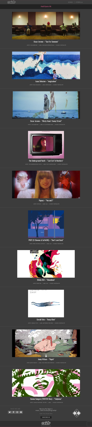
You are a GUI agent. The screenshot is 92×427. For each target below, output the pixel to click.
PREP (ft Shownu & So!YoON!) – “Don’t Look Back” (46, 240)
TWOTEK (45, 402)
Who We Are (15, 409)
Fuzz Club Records (51, 164)
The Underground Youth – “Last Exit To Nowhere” (46, 160)
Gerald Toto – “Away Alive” (46, 319)
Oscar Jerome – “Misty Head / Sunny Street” (46, 121)
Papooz (39, 204)
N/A (47, 204)
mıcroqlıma (48, 85)
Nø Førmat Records (48, 323)
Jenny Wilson (33, 362)
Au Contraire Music (48, 124)
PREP (34, 243)
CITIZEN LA (79, 2)
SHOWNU (38, 243)
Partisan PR (63, 45)
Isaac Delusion (37, 85)
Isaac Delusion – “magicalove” (46, 81)
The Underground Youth (35, 164)
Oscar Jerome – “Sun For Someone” (46, 41)
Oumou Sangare (37, 402)
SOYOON (43, 243)
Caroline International (48, 45)
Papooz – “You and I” (46, 200)
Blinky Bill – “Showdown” (46, 279)
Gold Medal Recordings (48, 362)
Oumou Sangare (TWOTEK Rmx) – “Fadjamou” (46, 398)
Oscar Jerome (33, 45)
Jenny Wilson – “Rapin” (46, 359)
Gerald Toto (34, 323)
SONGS (70, 2)
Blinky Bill (39, 283)
